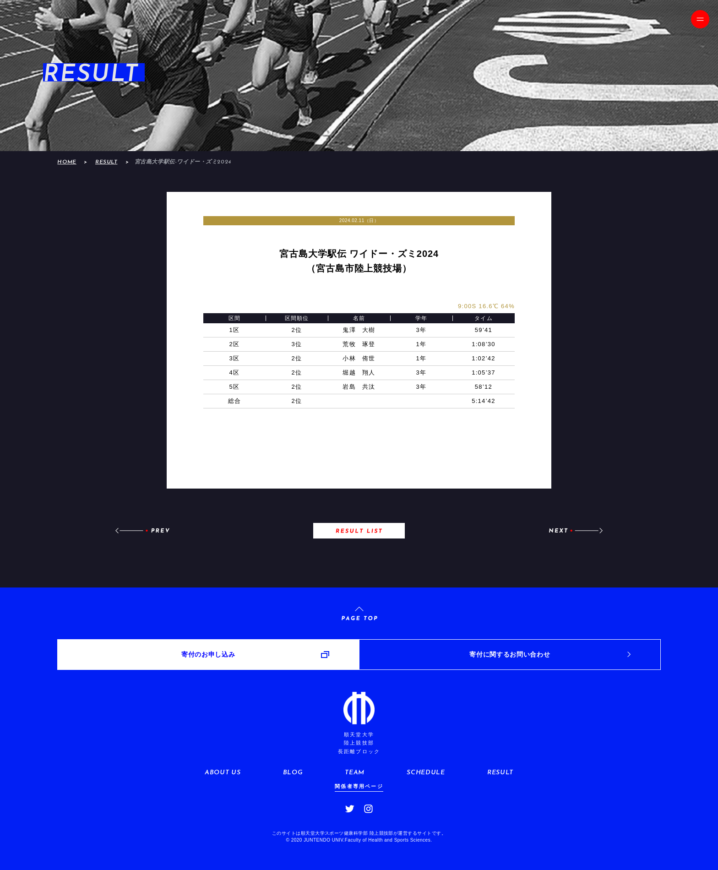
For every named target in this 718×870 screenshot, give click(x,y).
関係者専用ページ (359, 786)
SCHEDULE (426, 772)
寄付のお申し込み (208, 654)
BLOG (293, 772)
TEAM (354, 772)
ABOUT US (222, 772)
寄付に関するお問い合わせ (509, 654)
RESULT (106, 162)
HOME (66, 162)
